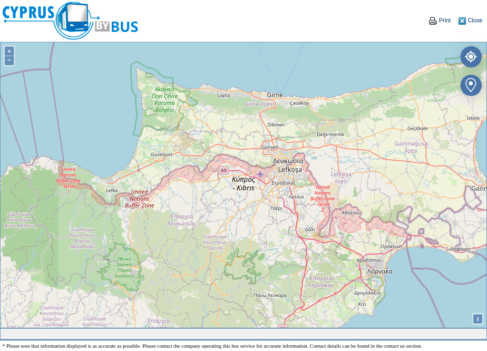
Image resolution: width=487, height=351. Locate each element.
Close (470, 20)
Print (439, 20)
